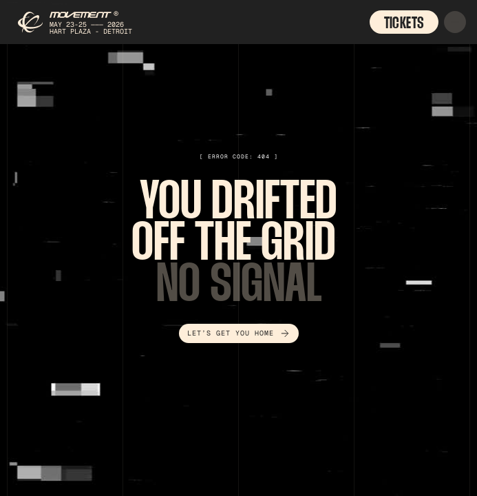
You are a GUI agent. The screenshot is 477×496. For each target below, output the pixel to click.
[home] (79, 22)
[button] (455, 22)
